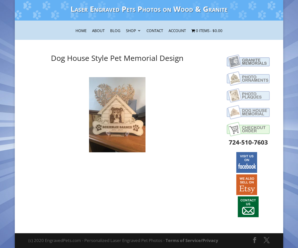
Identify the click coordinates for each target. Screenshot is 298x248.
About (98, 31)
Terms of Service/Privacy (192, 240)
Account (177, 31)
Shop (131, 31)
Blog (115, 31)
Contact (154, 31)
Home (81, 31)
